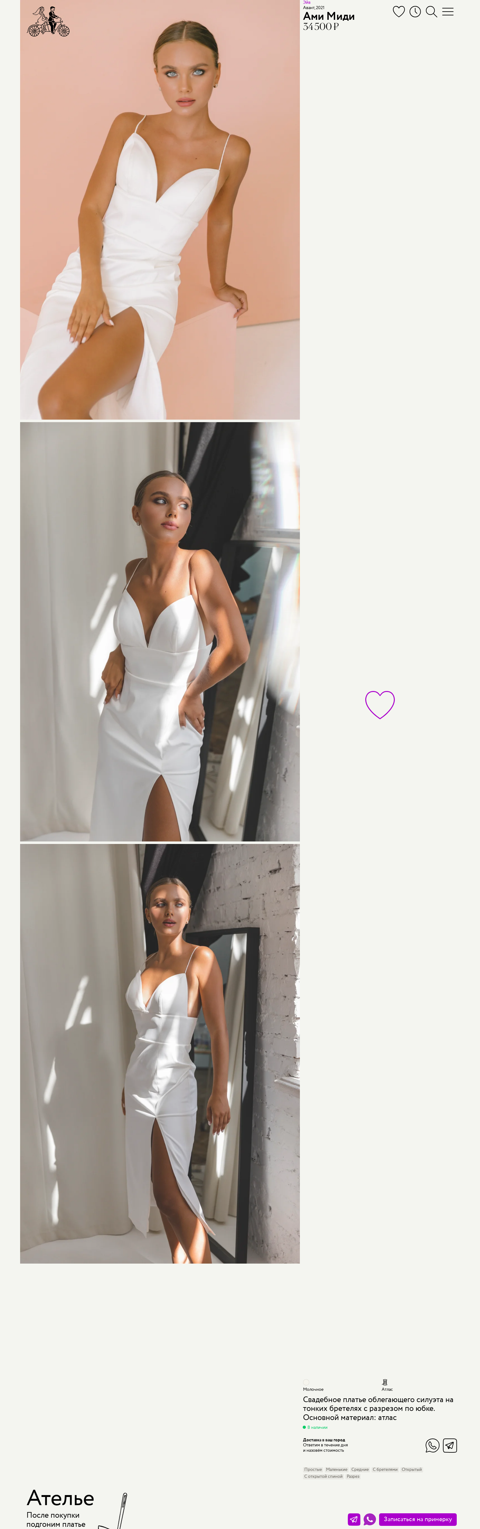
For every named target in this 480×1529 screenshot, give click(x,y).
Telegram (450, 1445)
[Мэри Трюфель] (48, 21)
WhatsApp (433, 1445)
